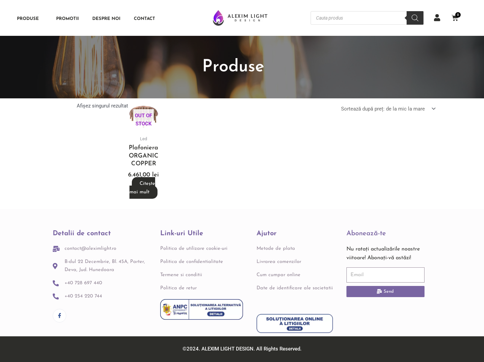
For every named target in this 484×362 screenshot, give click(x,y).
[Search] (415, 18)
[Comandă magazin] (387, 109)
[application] (42, 19)
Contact (144, 19)
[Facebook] (59, 307)
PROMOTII (67, 19)
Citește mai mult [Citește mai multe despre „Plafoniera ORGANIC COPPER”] (142, 188)
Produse (30, 19)
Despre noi (106, 19)
